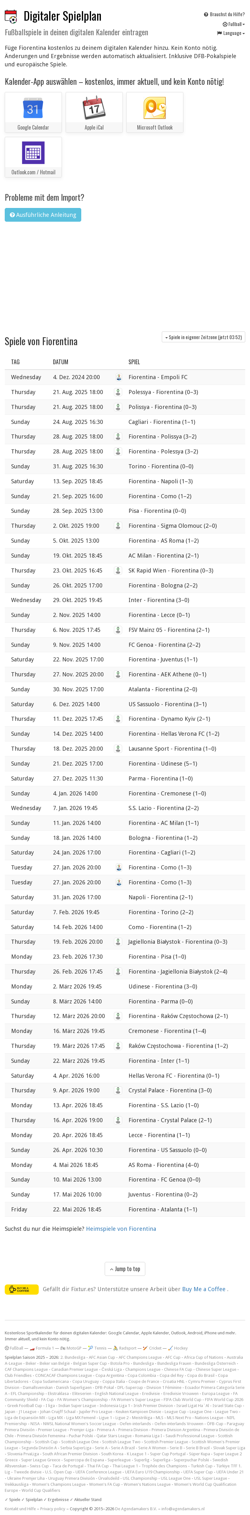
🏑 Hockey (178, 1348)
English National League (117, 1393)
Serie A (101, 1447)
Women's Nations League (147, 1484)
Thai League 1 (125, 1466)
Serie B (176, 1447)
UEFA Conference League (99, 1472)
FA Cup (47, 1399)
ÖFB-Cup (215, 1423)
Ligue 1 (105, 1417)
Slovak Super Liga (229, 1447)
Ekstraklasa (58, 1393)
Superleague (119, 1460)
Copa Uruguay (85, 1381)
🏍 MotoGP (71, 1348)
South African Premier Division (70, 1453)
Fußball (234, 23)
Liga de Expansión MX (25, 1417)
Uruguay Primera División (71, 1478)
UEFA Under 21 (230, 1472)
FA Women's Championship (82, 1399)
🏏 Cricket (152, 1348)
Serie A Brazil (123, 1447)
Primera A (106, 1429)
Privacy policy (52, 1508)
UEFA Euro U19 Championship (152, 1472)
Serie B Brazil (198, 1447)
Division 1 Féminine (164, 1387)
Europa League (216, 1393)
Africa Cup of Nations (203, 1357)
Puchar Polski (81, 1435)
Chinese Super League (216, 1369)
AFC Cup (173, 1357)
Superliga (161, 1460)
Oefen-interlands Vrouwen (179, 1423)
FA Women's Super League (135, 1399)
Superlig (141, 1460)
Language (230, 32)
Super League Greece (40, 1460)
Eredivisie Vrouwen (181, 1393)
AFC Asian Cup (102, 1357)
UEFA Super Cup (198, 1472)
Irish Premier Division (153, 1405)
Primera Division (133, 1429)
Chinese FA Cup (178, 1369)
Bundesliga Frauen (174, 1363)
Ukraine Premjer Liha (26, 1478)
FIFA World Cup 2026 (224, 1399)
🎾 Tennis (97, 1348)
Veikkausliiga (17, 1484)
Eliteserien (81, 1393)
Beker (31, 1363)
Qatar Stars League (114, 1435)
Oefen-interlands (135, 1423)
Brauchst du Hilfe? (224, 13)
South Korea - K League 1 (124, 1453)
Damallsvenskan (38, 1387)
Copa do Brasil (200, 1375)
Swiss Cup (39, 1466)
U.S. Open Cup (58, 1472)
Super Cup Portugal (168, 1453)
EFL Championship (27, 1393)
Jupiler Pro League (95, 1411)
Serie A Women (152, 1447)
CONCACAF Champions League (63, 1375)
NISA (35, 1423)
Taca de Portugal (67, 1466)
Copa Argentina (109, 1375)
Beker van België (55, 1363)
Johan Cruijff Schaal (58, 1411)
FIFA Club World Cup (182, 1399)
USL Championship (140, 1478)
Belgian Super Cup (90, 1363)
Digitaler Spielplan (63, 15)
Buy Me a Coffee (204, 1289)
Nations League (209, 1417)
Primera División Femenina (41, 1435)
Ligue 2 (121, 1417)
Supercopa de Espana (84, 1460)
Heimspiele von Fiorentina (121, 1228)
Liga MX (56, 1417)
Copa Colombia (142, 1375)
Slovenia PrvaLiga (23, 1453)
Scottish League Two (121, 1441)
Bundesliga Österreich (215, 1363)
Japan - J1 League (20, 1411)
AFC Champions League (140, 1357)
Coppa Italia (113, 1381)
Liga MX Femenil (80, 1417)
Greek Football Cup (24, 1405)
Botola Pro (120, 1363)
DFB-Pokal (104, 1387)
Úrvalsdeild (108, 1478)
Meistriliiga (142, 1417)
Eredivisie (151, 1393)
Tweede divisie (28, 1472)
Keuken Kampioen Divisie (138, 1411)
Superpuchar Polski (191, 1460)
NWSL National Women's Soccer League (79, 1423)
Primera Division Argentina (176, 1429)
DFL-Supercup (130, 1387)
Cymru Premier (201, 1381)
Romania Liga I (148, 1435)
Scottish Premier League (166, 1441)
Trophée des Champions (164, 1466)
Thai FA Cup (98, 1466)
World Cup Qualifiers (41, 1490)
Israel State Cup (227, 1405)
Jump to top (125, 1268)
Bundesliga (143, 1363)
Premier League (52, 1429)
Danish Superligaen (74, 1387)
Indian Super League (77, 1405)
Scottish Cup (46, 1441)
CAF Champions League (26, 1369)
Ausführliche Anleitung (43, 214)
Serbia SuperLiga (75, 1447)
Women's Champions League (59, 1484)
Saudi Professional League (190, 1435)
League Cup (175, 1411)
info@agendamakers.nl (183, 1508)
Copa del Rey (172, 1375)
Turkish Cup (202, 1466)
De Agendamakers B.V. (136, 1508)
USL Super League (210, 1478)
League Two (226, 1411)
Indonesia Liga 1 (115, 1405)
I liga (50, 1405)
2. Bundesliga (72, 1357)
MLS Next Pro (179, 1417)
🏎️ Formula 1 (42, 1348)
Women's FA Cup (104, 1484)
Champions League (143, 1369)
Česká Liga (112, 1369)
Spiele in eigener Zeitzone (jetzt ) (203, 336)
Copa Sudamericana (50, 1381)
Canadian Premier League (74, 1369)
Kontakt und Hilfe (20, 1508)
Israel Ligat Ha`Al (192, 1405)
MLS (159, 1417)
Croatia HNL (174, 1381)
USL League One (176, 1478)
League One (201, 1411)
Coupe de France (143, 1381)
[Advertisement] (125, 274)
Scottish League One (80, 1441)
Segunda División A (39, 1447)
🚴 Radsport (124, 1348)
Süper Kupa (199, 1453)
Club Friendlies (18, 1375)
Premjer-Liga (82, 1429)
